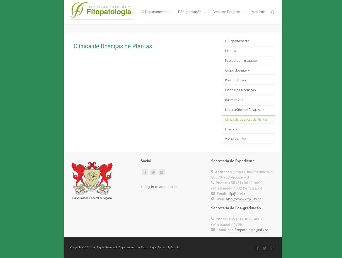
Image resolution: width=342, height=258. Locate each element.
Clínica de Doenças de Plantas (246, 119)
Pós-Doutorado (236, 80)
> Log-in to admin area (159, 187)
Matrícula (258, 12)
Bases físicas (234, 100)
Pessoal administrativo (241, 60)
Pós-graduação (189, 12)
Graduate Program (226, 12)
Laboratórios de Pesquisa (244, 110)
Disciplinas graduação (240, 90)
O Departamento (154, 12)
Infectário (231, 129)
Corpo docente (237, 70)
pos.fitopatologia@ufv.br (247, 230)
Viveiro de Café (235, 139)
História (230, 51)
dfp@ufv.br (236, 193)
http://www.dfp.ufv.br (243, 199)
